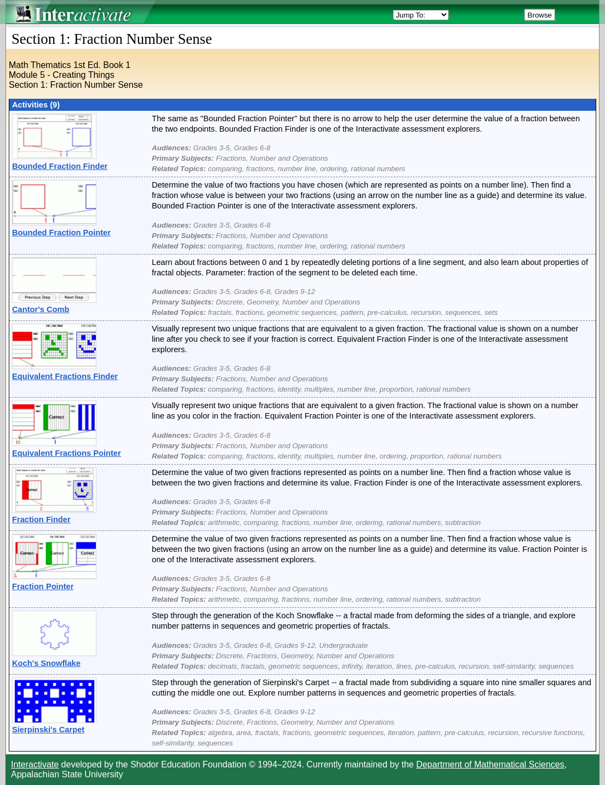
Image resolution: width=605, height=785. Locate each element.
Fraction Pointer (42, 586)
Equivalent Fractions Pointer (66, 453)
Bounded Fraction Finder (59, 166)
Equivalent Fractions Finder (65, 376)
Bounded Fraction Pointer (61, 232)
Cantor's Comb (40, 309)
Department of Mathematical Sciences (490, 764)
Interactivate (35, 764)
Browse (540, 15)
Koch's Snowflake (46, 663)
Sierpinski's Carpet (48, 729)
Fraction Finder (41, 519)
